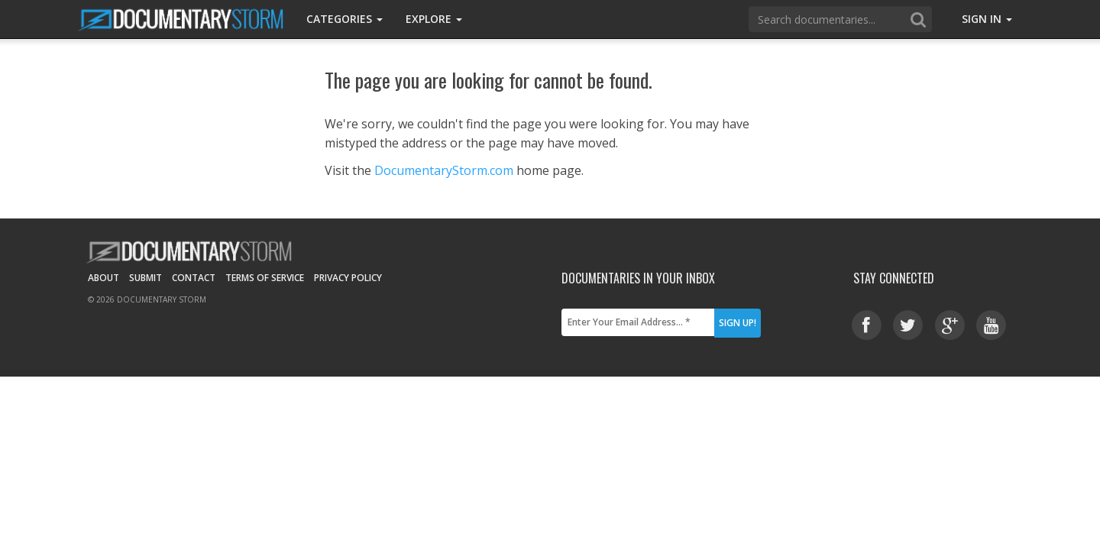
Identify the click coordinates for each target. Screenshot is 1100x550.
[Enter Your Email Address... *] (637, 322)
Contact (193, 277)
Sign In (987, 18)
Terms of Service (264, 277)
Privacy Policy (348, 277)
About (103, 277)
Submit (145, 277)
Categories (344, 18)
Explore (434, 18)
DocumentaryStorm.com (443, 170)
